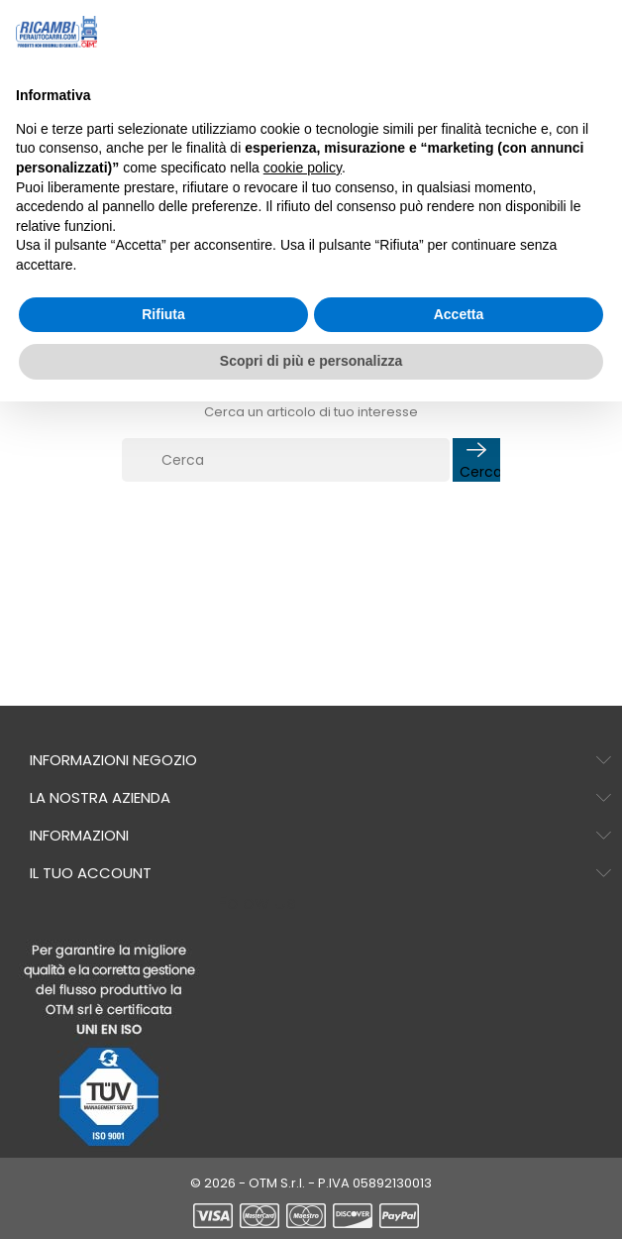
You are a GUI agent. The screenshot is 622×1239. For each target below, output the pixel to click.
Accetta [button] (459, 314)
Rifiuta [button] (163, 314)
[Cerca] (286, 460)
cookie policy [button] (302, 167)
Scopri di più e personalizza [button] (311, 361)
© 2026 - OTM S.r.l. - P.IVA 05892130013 (311, 1183)
